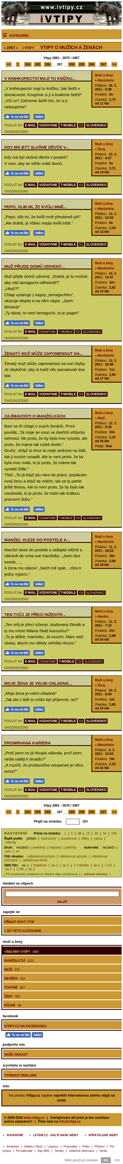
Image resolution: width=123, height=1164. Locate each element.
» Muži (100, 418)
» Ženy (100, 149)
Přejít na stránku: (48, 821)
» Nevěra (101, 616)
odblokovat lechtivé (41, 856)
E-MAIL (30, 125)
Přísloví (100, 1146)
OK (106, 1160)
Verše (103, 1150)
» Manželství (104, 80)
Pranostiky (70, 1146)
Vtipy (28, 48)
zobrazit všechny (96, 874)
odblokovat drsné (34, 860)
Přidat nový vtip (19, 922)
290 (91, 64)
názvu (98, 838)
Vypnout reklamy (20, 1075)
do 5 (66, 865)
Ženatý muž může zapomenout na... (43, 353)
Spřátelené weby (103, 1135)
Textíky (59, 1150)
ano (8, 851)
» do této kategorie (22, 931)
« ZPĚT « (11, 48)
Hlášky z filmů (33, 1146)
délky (85, 838)
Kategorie (18, 36)
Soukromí (14, 1135)
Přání (85, 1146)
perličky (71, 847)
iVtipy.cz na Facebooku (25, 1026)
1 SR (20, 869)
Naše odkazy (16, 1055)
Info (117, 1160)
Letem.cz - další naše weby (55, 1135)
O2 (81, 125)
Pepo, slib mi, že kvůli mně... (35, 206)
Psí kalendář (24, 1150)
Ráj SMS (43, 1150)
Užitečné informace (81, 1150)
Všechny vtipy (21, 952)
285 (37, 64)
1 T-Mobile (81, 865)
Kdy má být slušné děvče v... (36, 147)
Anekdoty (12, 1146)
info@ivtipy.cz (70, 1121)
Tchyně (14, 987)
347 (103, 64)
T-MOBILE (68, 125)
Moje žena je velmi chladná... (38, 683)
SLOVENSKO (96, 125)
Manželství (19, 961)
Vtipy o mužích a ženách (71, 47)
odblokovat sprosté (73, 856)
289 (81, 64)
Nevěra (14, 978)
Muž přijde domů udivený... (34, 266)
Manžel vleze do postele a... (37, 539)
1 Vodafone (38, 865)
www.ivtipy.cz (34, 1118)
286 (47, 64)
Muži (11, 969)
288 (72, 64)
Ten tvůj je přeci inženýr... (35, 614)
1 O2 (108, 865)
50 (104, 833)
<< (9, 64)
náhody (10, 842)
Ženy (12, 996)
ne (17, 851)
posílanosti (69, 838)
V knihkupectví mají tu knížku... (40, 78)
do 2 (55, 865)
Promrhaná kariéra (27, 743)
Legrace (53, 1146)
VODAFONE (48, 125)
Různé (12, 1005)
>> (114, 64)
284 (28, 64)
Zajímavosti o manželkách (34, 416)
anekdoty (39, 847)
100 (114, 833)
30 (96, 833)
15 (87, 833)
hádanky (55, 847)
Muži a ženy (104, 75)
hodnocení (48, 838)
